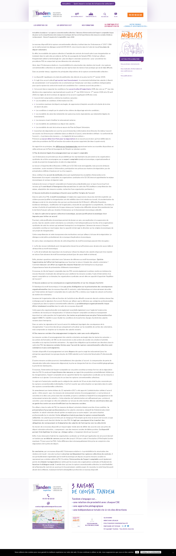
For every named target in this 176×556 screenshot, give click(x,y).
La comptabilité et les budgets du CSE (111, 25)
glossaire (108, 517)
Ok (137, 552)
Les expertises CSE (40, 25)
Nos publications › (127, 76)
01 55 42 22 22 (135, 15)
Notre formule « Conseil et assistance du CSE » (135, 25)
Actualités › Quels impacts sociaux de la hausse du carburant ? (88, 4)
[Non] (173, 552)
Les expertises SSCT (64, 25)
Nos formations (88, 25)
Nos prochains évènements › (130, 64)
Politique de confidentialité (150, 552)
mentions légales (111, 520)
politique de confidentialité (116, 523)
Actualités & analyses (39, 33)
